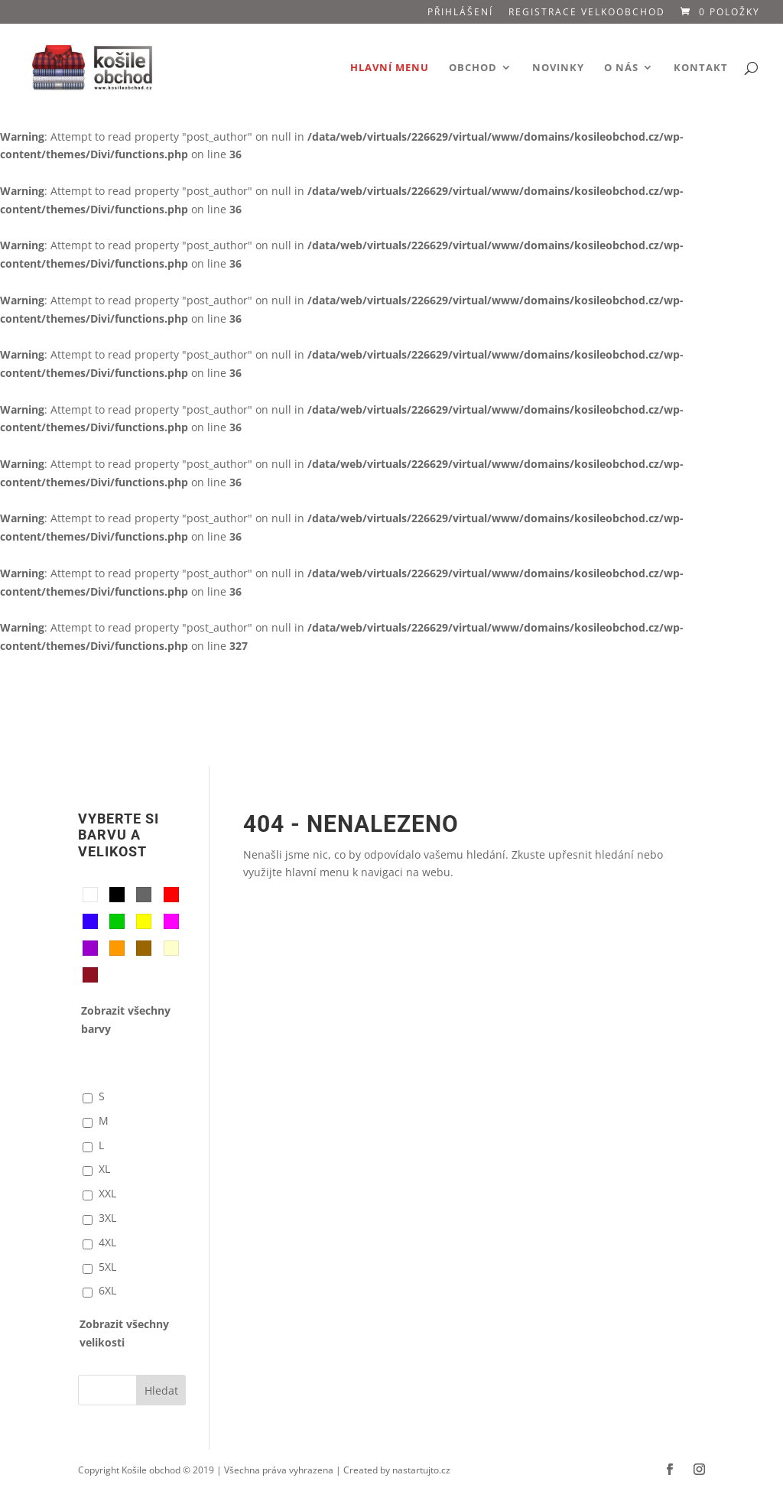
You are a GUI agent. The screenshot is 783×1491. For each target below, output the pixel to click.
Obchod (473, 68)
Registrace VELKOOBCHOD (586, 13)
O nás (621, 68)
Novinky (558, 68)
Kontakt (701, 68)
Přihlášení (460, 13)
